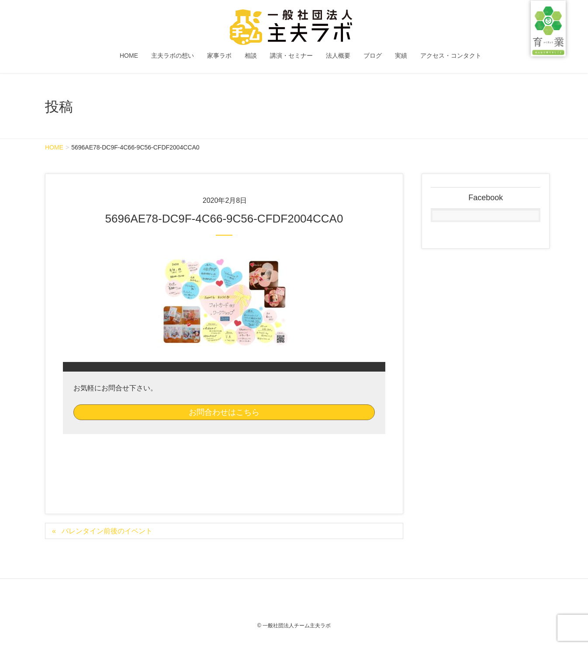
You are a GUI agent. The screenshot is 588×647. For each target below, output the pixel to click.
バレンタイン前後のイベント (107, 531)
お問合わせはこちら (224, 412)
